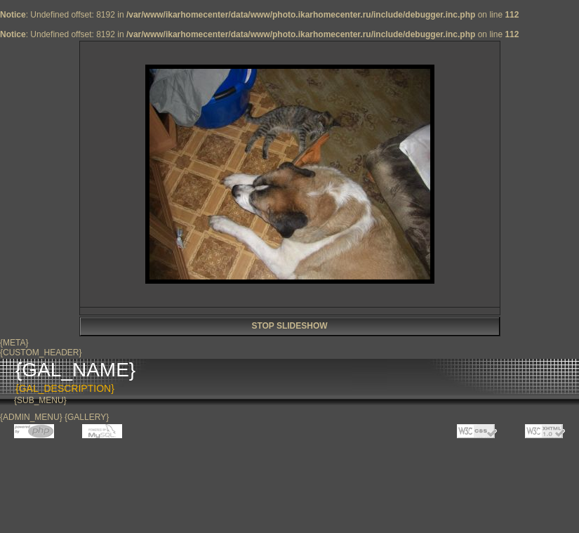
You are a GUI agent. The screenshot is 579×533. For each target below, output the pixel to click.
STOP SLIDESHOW (289, 326)
